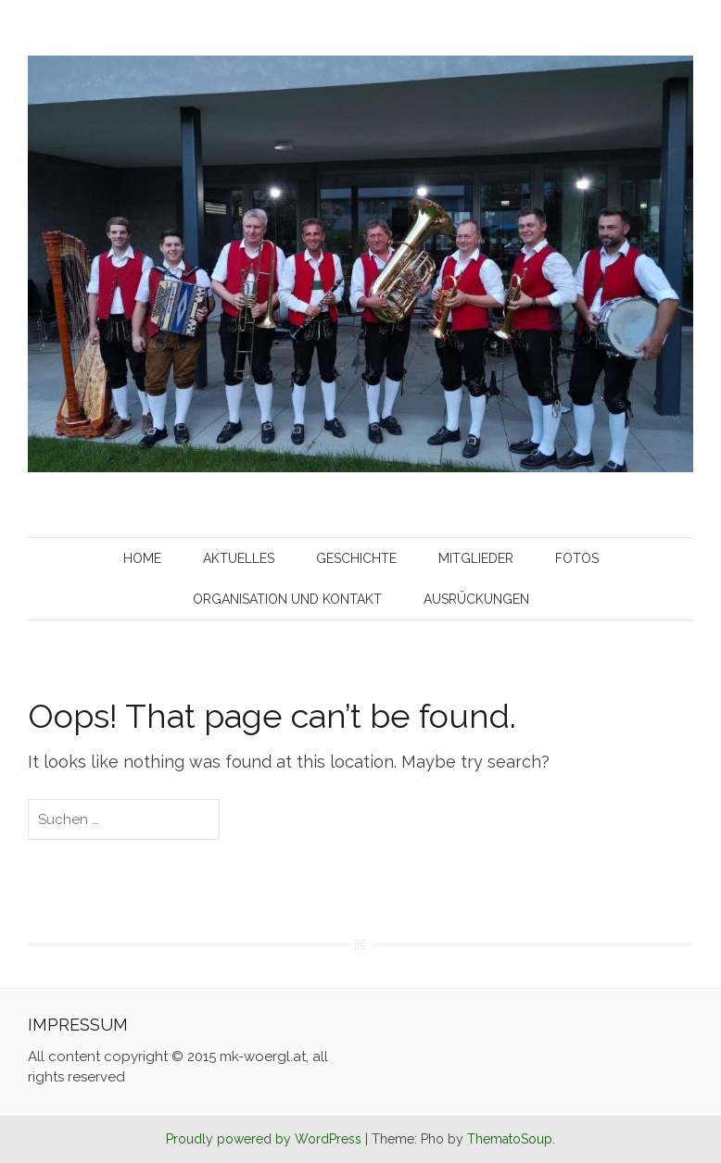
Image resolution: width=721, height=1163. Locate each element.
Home (142, 558)
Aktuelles (238, 558)
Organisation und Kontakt (287, 599)
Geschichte (356, 558)
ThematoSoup (509, 1139)
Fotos (577, 558)
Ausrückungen (476, 599)
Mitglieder (475, 558)
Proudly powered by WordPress (263, 1139)
